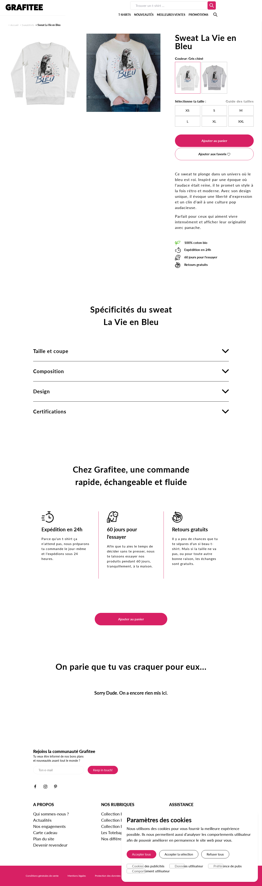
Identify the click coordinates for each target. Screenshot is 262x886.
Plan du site (43, 838)
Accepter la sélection (179, 854)
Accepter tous (141, 854)
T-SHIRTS (87, 10)
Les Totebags (112, 832)
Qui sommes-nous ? (51, 813)
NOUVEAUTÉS (106, 10)
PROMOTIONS (161, 10)
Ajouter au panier (214, 141)
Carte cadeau (45, 832)
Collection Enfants (118, 826)
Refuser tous (215, 854)
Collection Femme (117, 820)
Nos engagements (49, 826)
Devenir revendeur (50, 844)
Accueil (14, 25)
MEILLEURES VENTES (133, 10)
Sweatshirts (28, 25)
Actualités (42, 820)
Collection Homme (118, 813)
